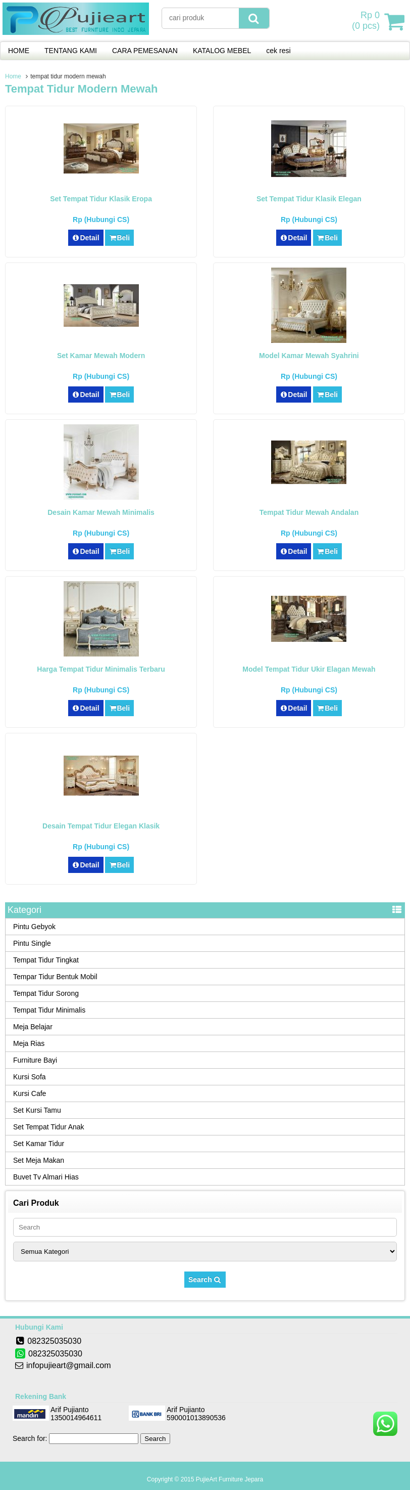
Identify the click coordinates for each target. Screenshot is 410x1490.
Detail (85, 238)
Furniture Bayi (35, 1060)
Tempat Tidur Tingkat (46, 960)
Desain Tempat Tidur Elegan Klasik (101, 826)
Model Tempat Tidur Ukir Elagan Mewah (308, 669)
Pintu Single (32, 943)
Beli (119, 238)
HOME (18, 51)
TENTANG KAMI (70, 51)
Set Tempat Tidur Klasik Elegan (309, 199)
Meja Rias (28, 1043)
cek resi (278, 51)
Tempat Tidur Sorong (46, 993)
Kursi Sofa (29, 1077)
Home (13, 76)
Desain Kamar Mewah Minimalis (101, 512)
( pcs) (367, 21)
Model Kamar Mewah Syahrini (309, 356)
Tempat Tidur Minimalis (49, 1010)
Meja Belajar (33, 1027)
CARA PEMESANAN (145, 51)
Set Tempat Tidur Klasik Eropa (101, 199)
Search (205, 1280)
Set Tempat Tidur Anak (48, 1127)
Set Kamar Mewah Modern (101, 356)
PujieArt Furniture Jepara (229, 1479)
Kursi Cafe (29, 1093)
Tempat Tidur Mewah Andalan (309, 512)
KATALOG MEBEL (222, 51)
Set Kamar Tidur (38, 1144)
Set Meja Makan (38, 1160)
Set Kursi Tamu (37, 1110)
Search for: (30, 1438)
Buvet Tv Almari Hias (46, 1177)
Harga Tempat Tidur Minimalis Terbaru (101, 669)
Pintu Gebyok (34, 927)
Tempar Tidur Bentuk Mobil (55, 977)
